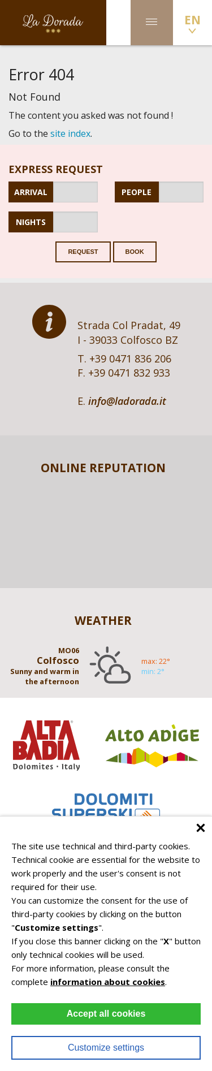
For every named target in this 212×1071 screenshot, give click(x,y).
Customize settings (106, 1047)
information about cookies (107, 981)
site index (70, 133)
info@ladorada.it (127, 401)
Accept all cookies (106, 1013)
